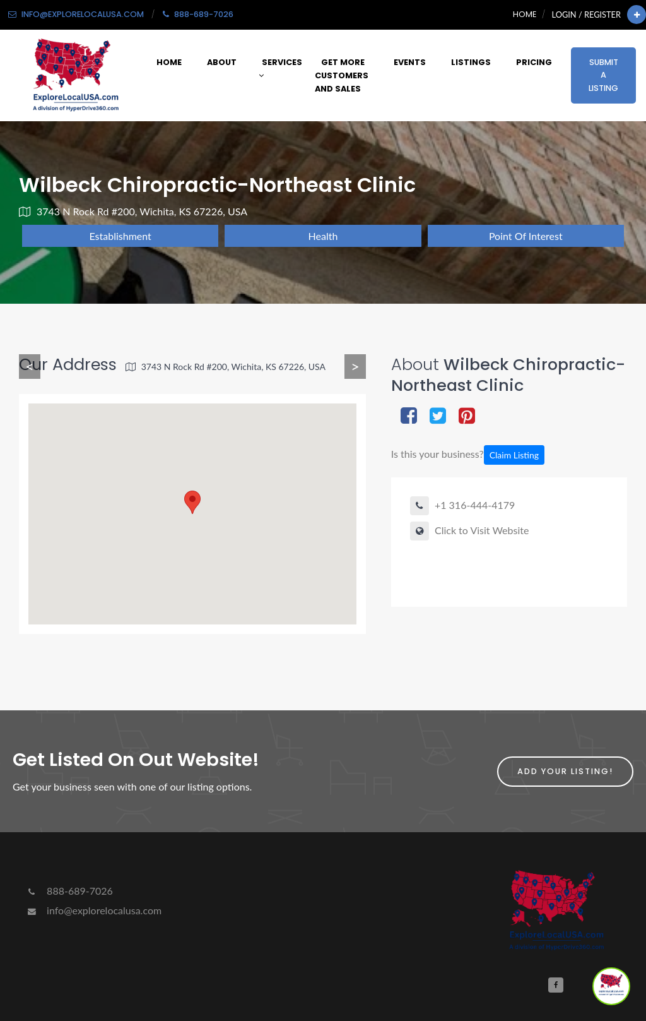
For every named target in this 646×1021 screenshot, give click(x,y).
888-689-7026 (69, 891)
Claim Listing (514, 455)
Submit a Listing (603, 75)
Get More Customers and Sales (341, 76)
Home (524, 14)
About (222, 62)
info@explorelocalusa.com (93, 910)
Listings (471, 62)
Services (280, 68)
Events (410, 62)
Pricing (534, 62)
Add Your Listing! (565, 771)
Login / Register (586, 14)
